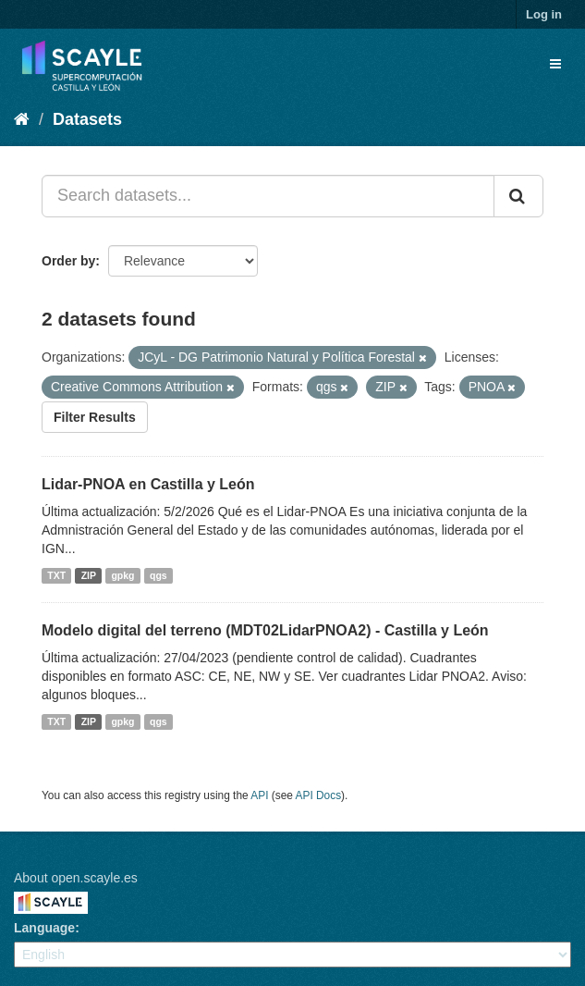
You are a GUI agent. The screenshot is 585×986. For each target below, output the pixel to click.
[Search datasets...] (268, 196)
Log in (544, 14)
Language (44, 927)
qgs (158, 575)
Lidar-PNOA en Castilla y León (148, 484)
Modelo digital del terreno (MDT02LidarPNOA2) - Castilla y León (265, 630)
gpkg (122, 575)
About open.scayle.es (76, 877)
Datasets (87, 119)
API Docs (319, 795)
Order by (68, 260)
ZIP (88, 575)
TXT (56, 575)
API (259, 795)
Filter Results (95, 417)
